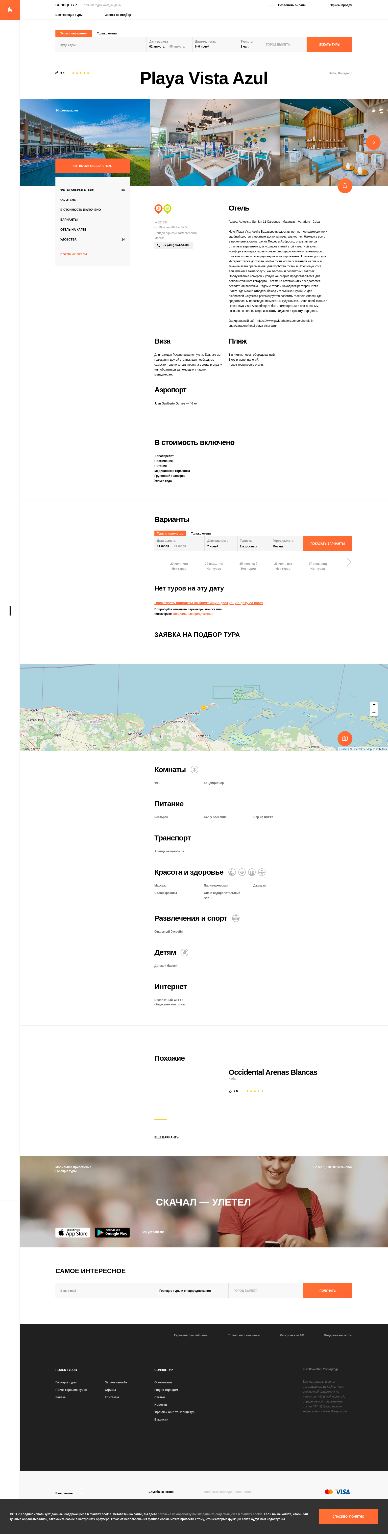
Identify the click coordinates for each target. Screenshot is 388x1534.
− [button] (374, 712)
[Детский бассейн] (184, 952)
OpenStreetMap (362, 749)
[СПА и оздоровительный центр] (252, 872)
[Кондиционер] (194, 769)
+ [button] (374, 705)
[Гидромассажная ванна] (262, 872)
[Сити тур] (167, 209)
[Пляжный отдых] (158, 209)
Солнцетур (66, 5)
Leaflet (344, 749)
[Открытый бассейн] (236, 918)
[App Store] (72, 1233)
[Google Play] (112, 1233)
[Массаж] (232, 872)
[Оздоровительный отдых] (242, 872)
